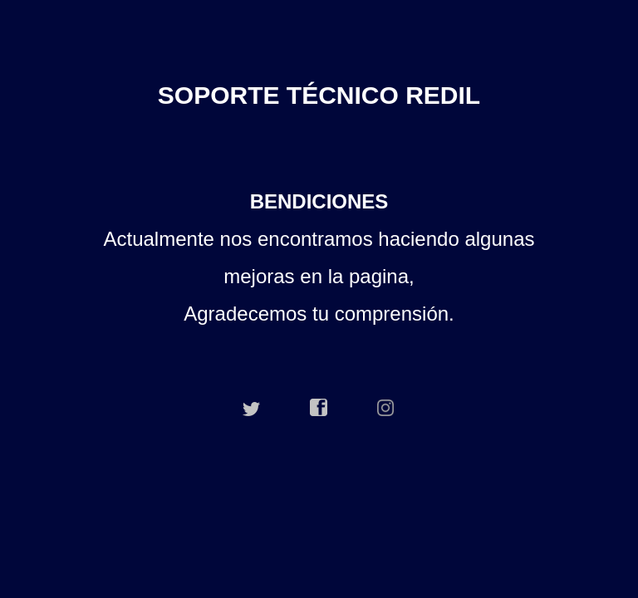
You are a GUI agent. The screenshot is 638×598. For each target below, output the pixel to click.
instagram (386, 408)
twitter (252, 408)
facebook (319, 408)
